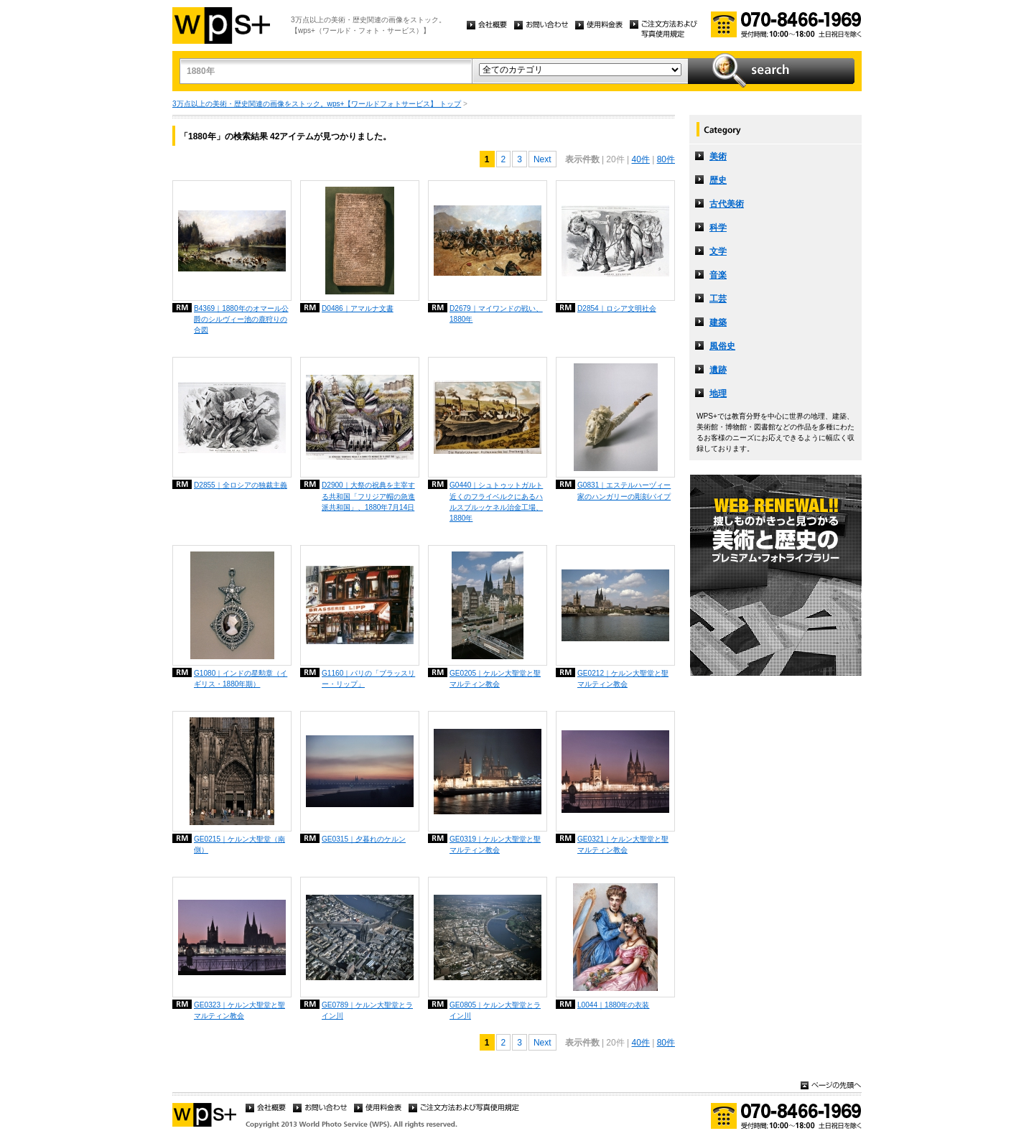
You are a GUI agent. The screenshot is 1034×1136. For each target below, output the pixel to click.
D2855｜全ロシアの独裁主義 (240, 485)
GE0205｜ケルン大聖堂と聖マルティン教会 (495, 678)
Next (542, 159)
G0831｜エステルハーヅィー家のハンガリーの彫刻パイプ (624, 490)
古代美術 (726, 204)
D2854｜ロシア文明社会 (616, 308)
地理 (718, 393)
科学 (718, 228)
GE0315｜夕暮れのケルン (364, 839)
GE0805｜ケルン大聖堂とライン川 (495, 1010)
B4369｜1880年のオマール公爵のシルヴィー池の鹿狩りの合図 (241, 319)
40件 (640, 159)
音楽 (718, 275)
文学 (718, 251)
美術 (718, 157)
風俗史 (722, 346)
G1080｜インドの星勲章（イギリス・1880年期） (240, 678)
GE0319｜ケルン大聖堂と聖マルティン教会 (495, 844)
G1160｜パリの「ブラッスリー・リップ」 (368, 678)
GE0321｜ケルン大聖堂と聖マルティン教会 (623, 844)
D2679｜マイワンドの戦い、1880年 (496, 313)
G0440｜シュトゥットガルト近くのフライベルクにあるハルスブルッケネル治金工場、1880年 (496, 501)
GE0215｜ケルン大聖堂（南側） (239, 844)
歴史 (718, 180)
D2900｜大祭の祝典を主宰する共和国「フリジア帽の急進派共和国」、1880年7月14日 (368, 496)
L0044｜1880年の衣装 (613, 1005)
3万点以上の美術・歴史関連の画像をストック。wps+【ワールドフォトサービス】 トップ (316, 104)
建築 (718, 322)
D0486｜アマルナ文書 (357, 308)
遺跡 (718, 370)
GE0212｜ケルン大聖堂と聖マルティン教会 (623, 678)
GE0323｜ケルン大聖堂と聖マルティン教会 (239, 1010)
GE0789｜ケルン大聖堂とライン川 (367, 1010)
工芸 (718, 299)
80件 (666, 159)
